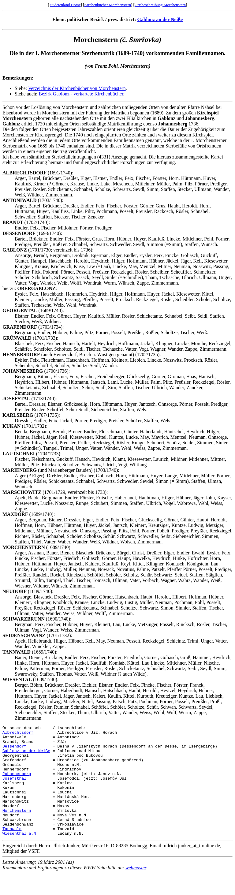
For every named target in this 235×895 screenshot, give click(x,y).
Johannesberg (16, 783)
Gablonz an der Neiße (160, 19)
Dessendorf (14, 750)
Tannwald (11, 849)
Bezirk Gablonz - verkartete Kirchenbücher (81, 93)
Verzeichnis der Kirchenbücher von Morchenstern (77, 88)
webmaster (135, 889)
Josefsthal (14, 789)
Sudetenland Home (65, 4)
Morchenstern (16, 827)
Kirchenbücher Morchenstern (107, 4)
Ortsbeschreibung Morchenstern (160, 4)
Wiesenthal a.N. (20, 855)
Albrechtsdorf (17, 734)
